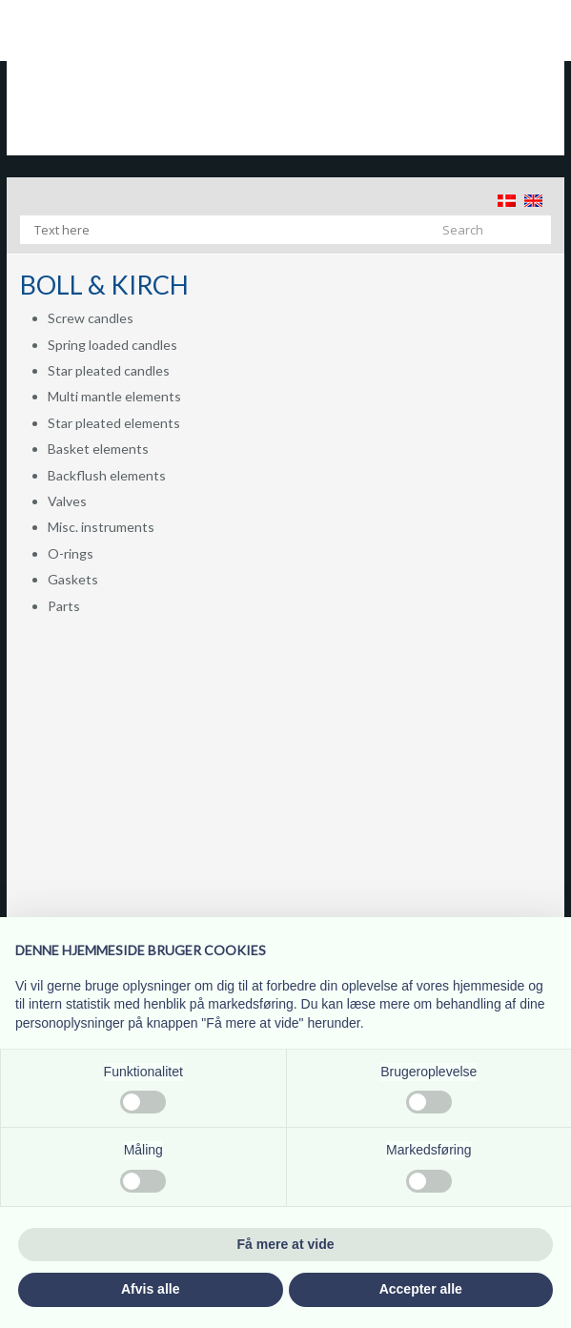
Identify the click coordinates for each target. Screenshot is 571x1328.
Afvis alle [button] (150, 1289)
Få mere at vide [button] (286, 1244)
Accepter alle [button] (420, 1289)
